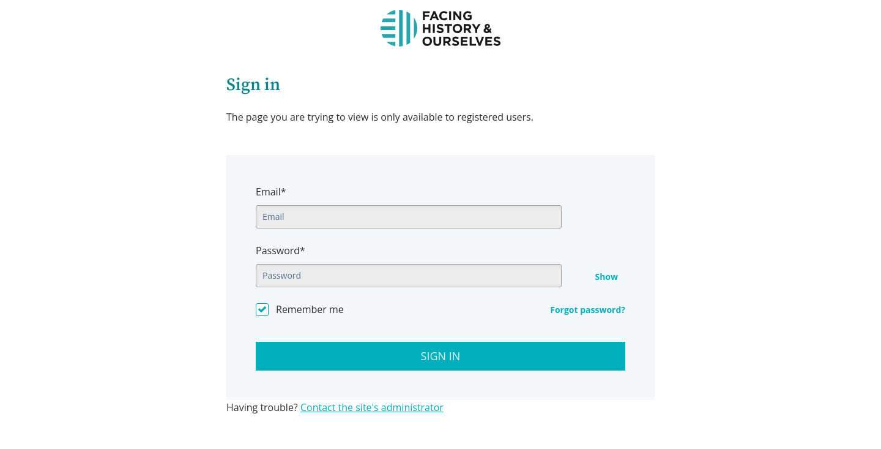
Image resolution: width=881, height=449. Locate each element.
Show (606, 276)
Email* (271, 191)
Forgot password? (587, 309)
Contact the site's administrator (372, 407)
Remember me (310, 309)
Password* (280, 250)
